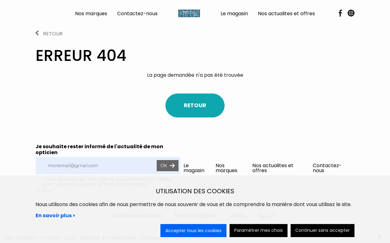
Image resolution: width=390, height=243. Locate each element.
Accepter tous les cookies (193, 230)
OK (167, 165)
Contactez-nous (137, 13)
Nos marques (91, 13)
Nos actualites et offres (286, 13)
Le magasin (234, 13)
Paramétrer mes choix (258, 230)
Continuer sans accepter (322, 230)
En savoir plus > (55, 215)
